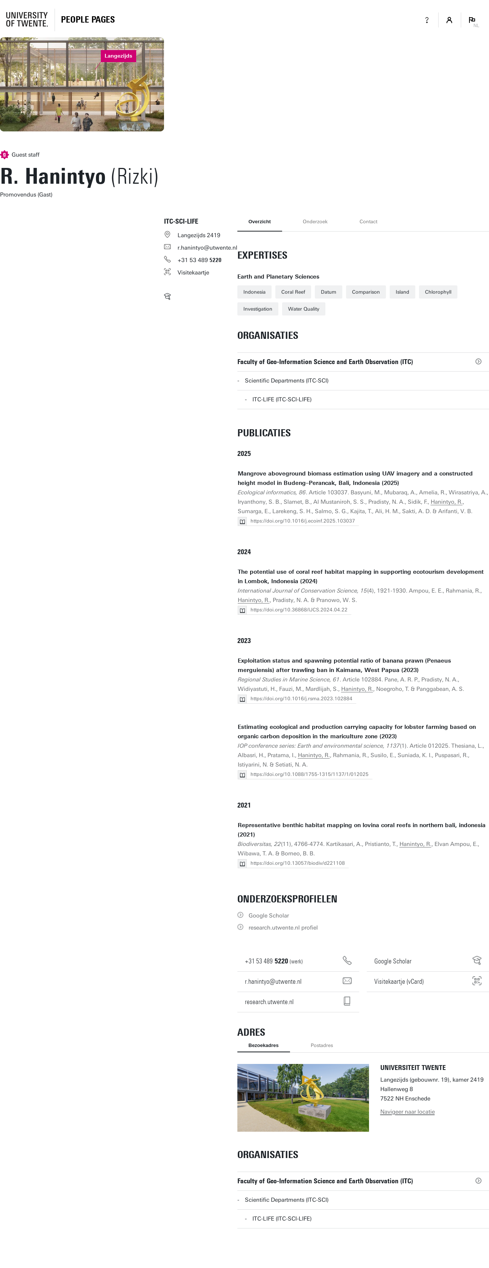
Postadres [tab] (322, 1045)
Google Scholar (269, 915)
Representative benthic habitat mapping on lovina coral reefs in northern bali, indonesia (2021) (362, 830)
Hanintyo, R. (447, 501)
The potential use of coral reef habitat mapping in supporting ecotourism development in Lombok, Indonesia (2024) (361, 576)
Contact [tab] (368, 221)
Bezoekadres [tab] (264, 1045)
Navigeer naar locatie (407, 1111)
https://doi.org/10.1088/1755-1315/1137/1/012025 (310, 774)
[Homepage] (88, 20)
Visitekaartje (193, 272)
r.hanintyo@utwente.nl (207, 247)
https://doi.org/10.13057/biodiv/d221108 (298, 863)
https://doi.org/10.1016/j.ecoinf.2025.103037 (303, 521)
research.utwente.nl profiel (283, 927)
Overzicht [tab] (260, 221)
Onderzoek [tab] (315, 221)
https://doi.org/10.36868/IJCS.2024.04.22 (299, 610)
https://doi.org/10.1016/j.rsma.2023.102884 (301, 698)
